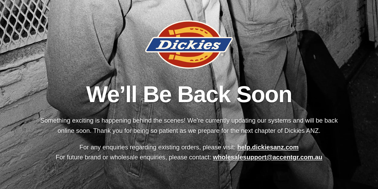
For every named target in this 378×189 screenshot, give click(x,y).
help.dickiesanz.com (267, 147)
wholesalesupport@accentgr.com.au (267, 157)
